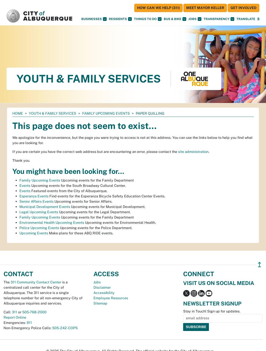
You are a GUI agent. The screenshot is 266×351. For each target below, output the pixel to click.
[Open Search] (258, 19)
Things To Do (148, 19)
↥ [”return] (259, 265)
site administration (193, 152)
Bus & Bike (175, 19)
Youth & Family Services (52, 113)
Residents (120, 19)
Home (17, 113)
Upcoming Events (33, 233)
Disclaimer (102, 287)
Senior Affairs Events (36, 201)
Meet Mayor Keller (205, 8)
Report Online (15, 317)
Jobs (194, 19)
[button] (245, 19)
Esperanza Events (33, 196)
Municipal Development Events (44, 207)
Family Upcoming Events (106, 113)
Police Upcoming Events (39, 228)
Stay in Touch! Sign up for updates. (211, 311)
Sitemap (100, 303)
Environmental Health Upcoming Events (51, 223)
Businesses (94, 19)
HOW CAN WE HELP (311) (158, 8)
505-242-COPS (65, 328)
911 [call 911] (29, 323)
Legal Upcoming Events (38, 212)
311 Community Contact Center (36, 282)
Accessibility (104, 293)
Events (24, 186)
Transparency (219, 19)
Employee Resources (110, 298)
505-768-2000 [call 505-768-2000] (34, 312)
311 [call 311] (14, 312)
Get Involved (244, 8)
